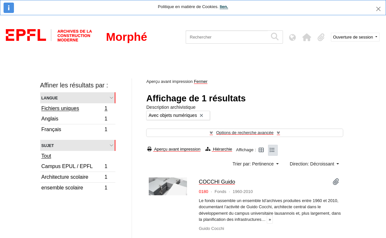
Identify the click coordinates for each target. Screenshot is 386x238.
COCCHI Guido (217, 182)
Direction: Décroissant (312, 163)
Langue (49, 98)
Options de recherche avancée (245, 132)
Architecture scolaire (74, 178)
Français (74, 130)
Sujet (47, 145)
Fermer (200, 81)
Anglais (74, 119)
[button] (307, 37)
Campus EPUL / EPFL (74, 167)
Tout (46, 156)
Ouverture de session (353, 37)
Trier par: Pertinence (254, 163)
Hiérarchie (218, 149)
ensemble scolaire (74, 188)
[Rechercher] (227, 37)
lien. (224, 6)
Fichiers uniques (74, 109)
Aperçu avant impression (173, 149)
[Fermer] (378, 8)
